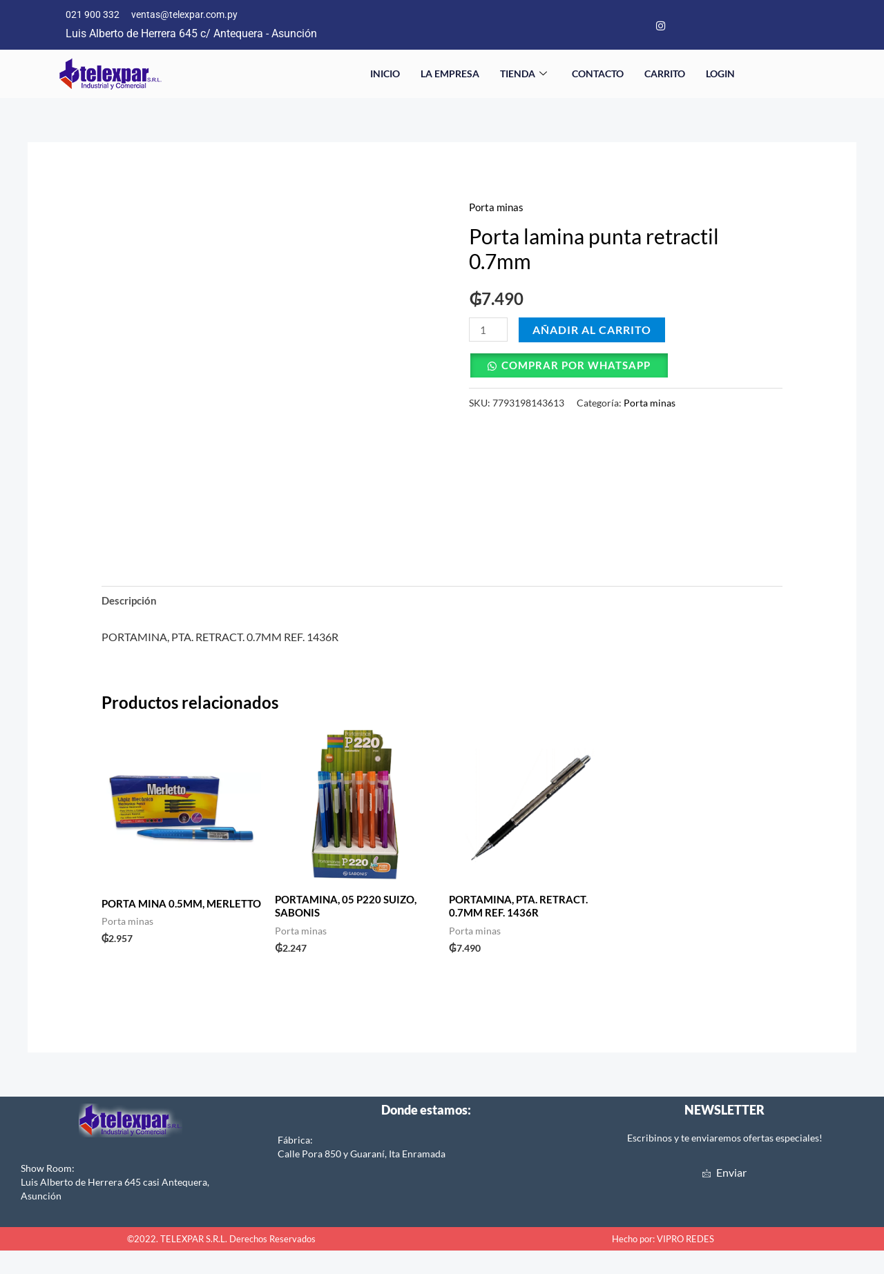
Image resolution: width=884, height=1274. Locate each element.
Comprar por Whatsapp (581, 367)
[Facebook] (634, 26)
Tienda (523, 76)
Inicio (385, 75)
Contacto (598, 75)
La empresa (450, 75)
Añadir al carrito (594, 331)
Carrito (664, 75)
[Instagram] (661, 26)
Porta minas (497, 208)
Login (720, 75)
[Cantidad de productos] (489, 332)
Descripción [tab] (131, 603)
